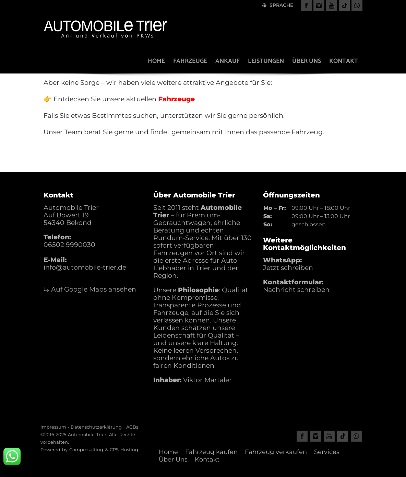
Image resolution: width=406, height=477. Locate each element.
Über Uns (173, 459)
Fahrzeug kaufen (211, 452)
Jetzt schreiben (288, 268)
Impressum (53, 427)
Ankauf (227, 61)
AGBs (132, 427)
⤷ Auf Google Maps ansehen (90, 289)
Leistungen (266, 61)
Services (326, 452)
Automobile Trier (87, 434)
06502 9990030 (69, 245)
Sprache (277, 5)
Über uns (306, 61)
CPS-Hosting (124, 449)
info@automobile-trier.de (85, 267)
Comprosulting (86, 449)
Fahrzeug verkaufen (276, 452)
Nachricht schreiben (296, 290)
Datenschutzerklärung (96, 427)
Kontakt (343, 61)
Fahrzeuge (190, 61)
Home (156, 61)
